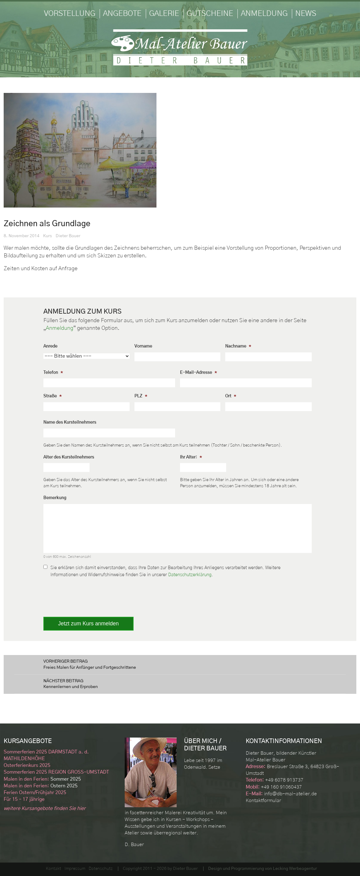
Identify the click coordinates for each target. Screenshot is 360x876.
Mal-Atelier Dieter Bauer (180, 47)
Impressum (74, 869)
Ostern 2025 (41, 785)
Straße (52, 396)
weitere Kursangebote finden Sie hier (45, 808)
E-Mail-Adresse (198, 372)
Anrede (50, 346)
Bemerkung (54, 498)
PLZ (140, 396)
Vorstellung (69, 13)
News (305, 13)
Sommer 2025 (42, 779)
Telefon (53, 372)
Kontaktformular (263, 800)
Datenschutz (100, 869)
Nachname (238, 346)
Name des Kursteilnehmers (69, 422)
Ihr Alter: (191, 457)
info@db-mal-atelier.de (290, 793)
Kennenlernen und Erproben (180, 683)
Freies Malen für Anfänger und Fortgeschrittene (180, 664)
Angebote (122, 13)
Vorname (143, 346)
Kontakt (53, 869)
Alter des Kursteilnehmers (68, 457)
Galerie (164, 13)
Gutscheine (210, 13)
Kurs (47, 236)
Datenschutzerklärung (189, 574)
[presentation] (89, 595)
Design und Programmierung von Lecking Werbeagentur (262, 869)
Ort (230, 396)
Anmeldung (264, 13)
